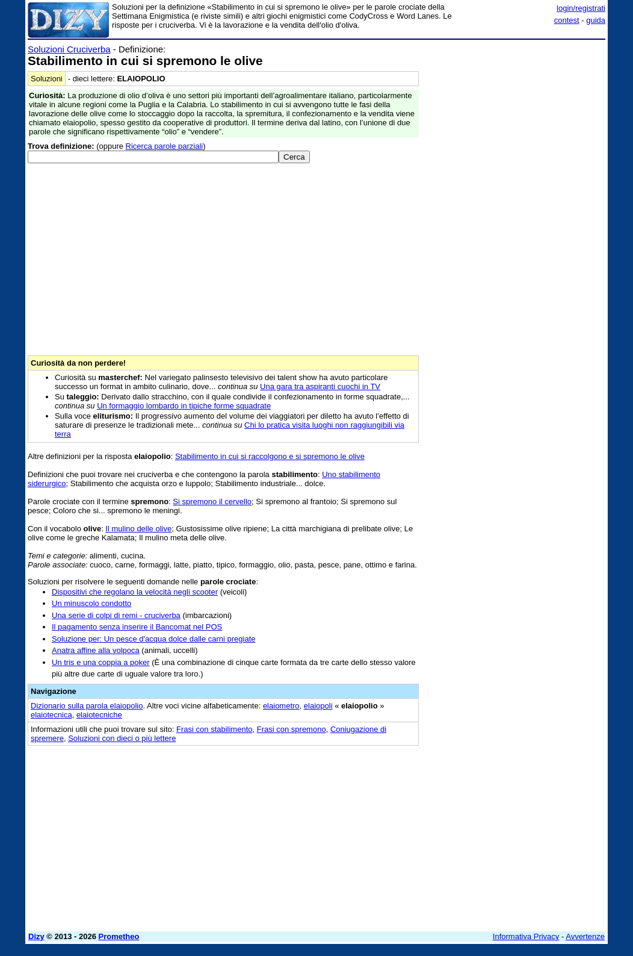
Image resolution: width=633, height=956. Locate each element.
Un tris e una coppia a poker (101, 662)
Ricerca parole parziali (164, 146)
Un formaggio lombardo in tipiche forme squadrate (184, 405)
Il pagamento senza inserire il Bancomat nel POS (137, 626)
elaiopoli (318, 705)
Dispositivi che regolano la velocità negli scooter (135, 591)
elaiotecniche (99, 714)
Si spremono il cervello (212, 501)
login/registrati (581, 8)
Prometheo (119, 936)
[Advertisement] (515, 119)
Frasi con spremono (291, 729)
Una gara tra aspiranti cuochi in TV (320, 386)
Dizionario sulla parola (87, 705)
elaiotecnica (51, 714)
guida (595, 20)
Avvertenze (585, 936)
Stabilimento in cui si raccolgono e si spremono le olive (270, 456)
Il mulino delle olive (138, 528)
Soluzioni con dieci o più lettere (122, 738)
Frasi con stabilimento (214, 729)
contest (566, 20)
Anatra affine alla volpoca (96, 650)
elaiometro (281, 705)
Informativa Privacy (526, 936)
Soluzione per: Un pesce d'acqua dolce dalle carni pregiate (154, 638)
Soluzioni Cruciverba (69, 49)
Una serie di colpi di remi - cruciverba (116, 615)
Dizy (36, 936)
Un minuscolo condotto (91, 603)
